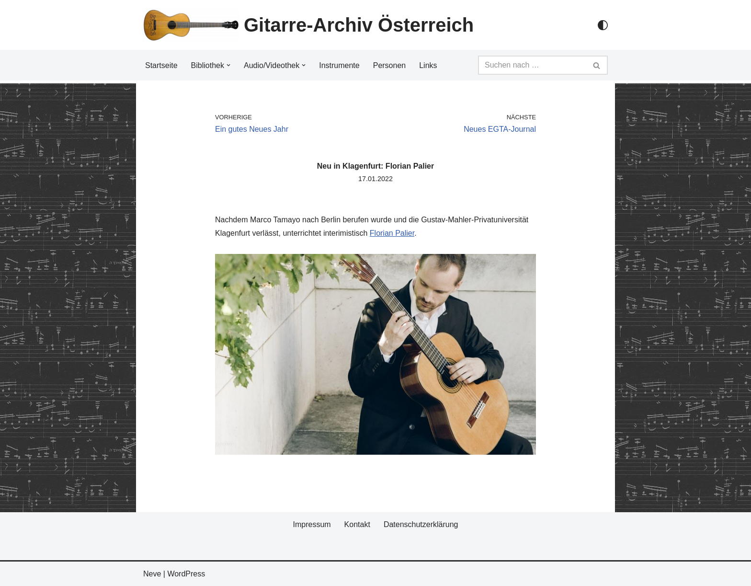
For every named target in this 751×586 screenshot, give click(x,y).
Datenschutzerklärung (421, 524)
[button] (228, 65)
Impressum (311, 524)
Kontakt (357, 524)
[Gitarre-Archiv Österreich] (308, 25)
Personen (389, 65)
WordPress (186, 574)
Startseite (161, 65)
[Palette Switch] (603, 25)
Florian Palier (392, 233)
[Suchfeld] (532, 65)
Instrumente (339, 65)
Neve (152, 574)
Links (428, 65)
